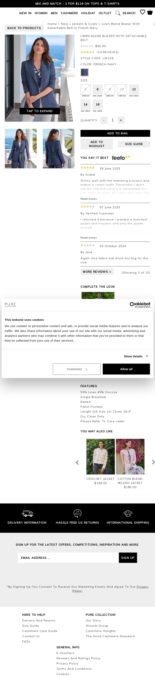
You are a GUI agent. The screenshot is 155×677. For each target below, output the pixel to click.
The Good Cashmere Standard (110, 636)
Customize (77, 369)
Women (41, 13)
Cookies (63, 674)
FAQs (26, 641)
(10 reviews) (100, 52)
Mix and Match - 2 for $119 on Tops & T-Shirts (78, 3)
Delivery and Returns (39, 620)
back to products (24, 28)
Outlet (105, 13)
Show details (133, 356)
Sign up (128, 558)
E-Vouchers (65, 653)
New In (25, 13)
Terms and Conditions (74, 669)
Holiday (88, 13)
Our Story (93, 620)
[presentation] (77, 574)
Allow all (126, 369)
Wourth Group (97, 626)
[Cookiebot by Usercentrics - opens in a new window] (132, 305)
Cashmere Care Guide (40, 631)
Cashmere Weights (101, 631)
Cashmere (69, 13)
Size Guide (30, 626)
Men (54, 13)
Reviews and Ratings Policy (79, 658)
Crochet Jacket (100, 479)
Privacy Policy (68, 663)
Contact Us (31, 636)
